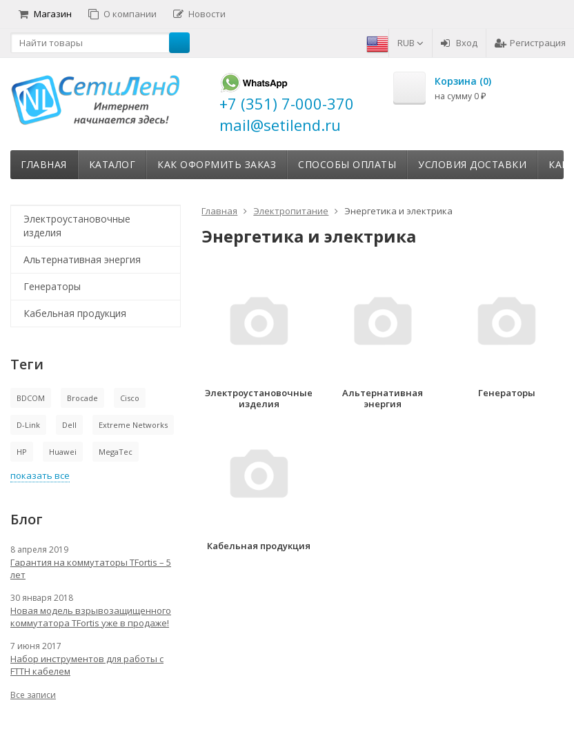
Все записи (33, 695)
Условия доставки (472, 164)
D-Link (28, 425)
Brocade (82, 398)
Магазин (45, 14)
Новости (199, 14)
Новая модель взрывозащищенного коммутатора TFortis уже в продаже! (90, 616)
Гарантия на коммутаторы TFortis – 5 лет (90, 568)
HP (22, 451)
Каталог (112, 164)
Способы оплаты (347, 164)
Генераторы (52, 286)
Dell (69, 425)
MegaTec (115, 451)
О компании (122, 14)
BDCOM (31, 398)
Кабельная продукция (74, 313)
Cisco (129, 398)
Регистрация (530, 43)
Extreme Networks (133, 425)
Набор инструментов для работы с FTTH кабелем (87, 665)
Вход (459, 43)
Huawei (63, 451)
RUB (410, 43)
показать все (40, 475)
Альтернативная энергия (82, 259)
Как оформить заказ (216, 164)
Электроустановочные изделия (76, 225)
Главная (44, 164)
